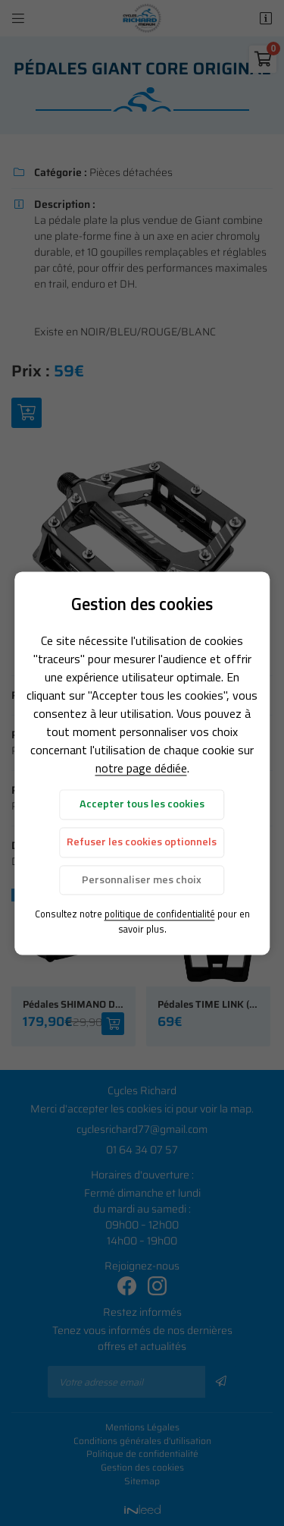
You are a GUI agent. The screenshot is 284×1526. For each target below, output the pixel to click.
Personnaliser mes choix (141, 879)
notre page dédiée (141, 769)
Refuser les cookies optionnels (142, 842)
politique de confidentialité (160, 914)
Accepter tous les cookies (142, 804)
